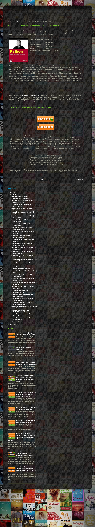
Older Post (79, 180)
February (14, 194)
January (14, 327)
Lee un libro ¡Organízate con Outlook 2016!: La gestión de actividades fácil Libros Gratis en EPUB (19, 501)
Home (47, 9)
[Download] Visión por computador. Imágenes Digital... (18, 253)
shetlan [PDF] (47, 3)
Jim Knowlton (15, 21)
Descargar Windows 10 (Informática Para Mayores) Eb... (20, 262)
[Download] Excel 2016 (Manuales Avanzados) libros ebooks (22, 427)
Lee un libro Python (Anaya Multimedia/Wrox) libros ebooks (33, 26)
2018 (11, 329)
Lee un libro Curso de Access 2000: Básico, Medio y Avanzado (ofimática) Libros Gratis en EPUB (19, 375)
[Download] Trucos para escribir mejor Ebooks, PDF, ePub (22, 443)
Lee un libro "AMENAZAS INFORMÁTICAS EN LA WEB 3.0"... (20, 272)
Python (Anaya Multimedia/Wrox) (31, 95)
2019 (11, 192)
